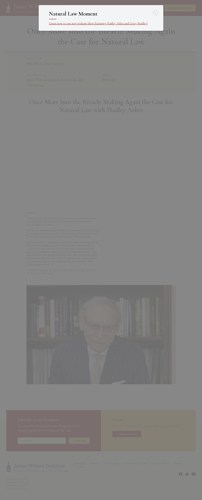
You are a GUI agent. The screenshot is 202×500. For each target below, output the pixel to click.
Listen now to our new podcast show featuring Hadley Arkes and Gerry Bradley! (98, 23)
